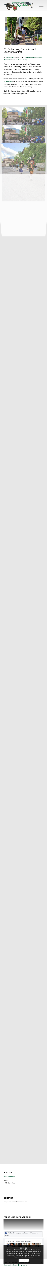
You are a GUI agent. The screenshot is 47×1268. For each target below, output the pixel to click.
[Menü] (40, 5)
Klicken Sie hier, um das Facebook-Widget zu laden (21, 1234)
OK (23, 1260)
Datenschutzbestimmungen (23, 1257)
